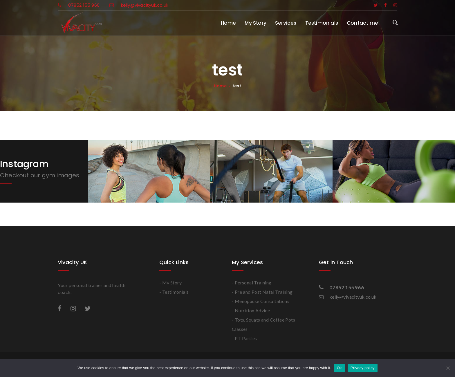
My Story (255, 22)
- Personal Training (252, 282)
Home (228, 22)
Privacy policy (363, 368)
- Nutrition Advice (251, 310)
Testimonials (321, 22)
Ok (339, 368)
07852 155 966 (79, 5)
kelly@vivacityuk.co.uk (138, 5)
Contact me (362, 22)
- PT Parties (244, 338)
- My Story (170, 282)
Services (286, 22)
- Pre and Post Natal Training (262, 292)
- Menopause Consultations (260, 301)
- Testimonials (174, 292)
